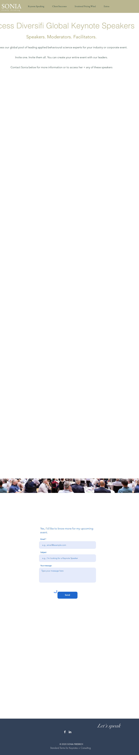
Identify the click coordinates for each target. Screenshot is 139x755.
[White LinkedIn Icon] (70, 732)
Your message (46, 566)
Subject (43, 552)
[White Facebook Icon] (65, 732)
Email (42, 539)
